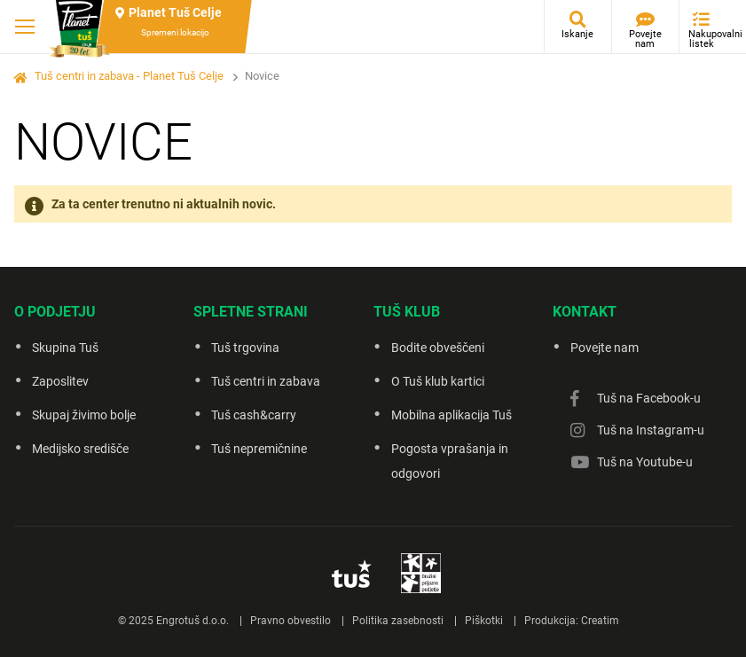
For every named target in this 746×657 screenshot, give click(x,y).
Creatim (600, 620)
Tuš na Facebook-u (649, 398)
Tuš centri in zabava (265, 381)
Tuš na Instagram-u (650, 430)
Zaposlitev (60, 381)
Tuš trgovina (245, 347)
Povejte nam (645, 39)
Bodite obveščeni (437, 347)
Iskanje (577, 34)
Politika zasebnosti (398, 620)
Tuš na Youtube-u (645, 462)
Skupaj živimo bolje (84, 415)
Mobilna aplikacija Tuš (451, 415)
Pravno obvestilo (290, 620)
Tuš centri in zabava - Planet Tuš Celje (129, 75)
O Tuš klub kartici (437, 381)
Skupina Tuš (65, 347)
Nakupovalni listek (705, 39)
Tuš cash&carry (253, 415)
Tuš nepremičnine (259, 449)
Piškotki (484, 620)
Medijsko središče (80, 449)
